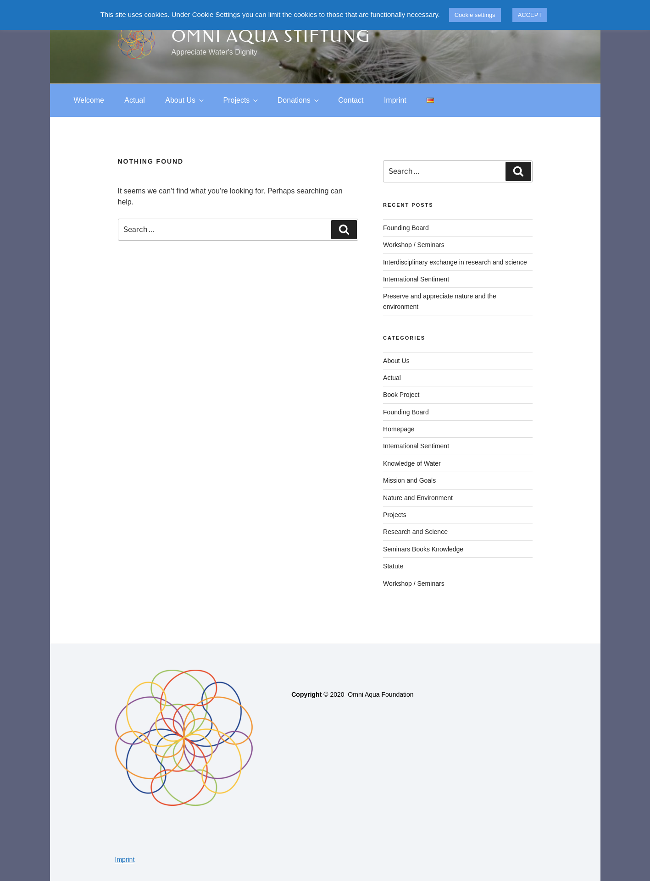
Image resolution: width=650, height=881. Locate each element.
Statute (393, 566)
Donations (299, 100)
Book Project (401, 394)
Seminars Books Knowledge (423, 549)
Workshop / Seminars (413, 244)
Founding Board (406, 227)
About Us (185, 100)
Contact (350, 100)
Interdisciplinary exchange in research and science (455, 262)
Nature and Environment (418, 497)
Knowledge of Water (412, 463)
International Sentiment (416, 279)
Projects (241, 100)
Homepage (399, 429)
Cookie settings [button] (475, 14)
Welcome (89, 100)
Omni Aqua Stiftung (271, 36)
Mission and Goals (409, 480)
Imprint (395, 100)
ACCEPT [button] (530, 14)
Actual (134, 100)
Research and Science (415, 531)
